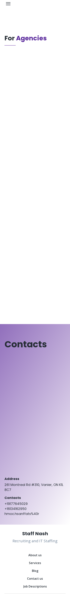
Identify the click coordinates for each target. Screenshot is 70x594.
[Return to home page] (35, 533)
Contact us (35, 579)
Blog (35, 571)
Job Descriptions (35, 586)
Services (35, 563)
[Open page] (35, 10)
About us (35, 555)
